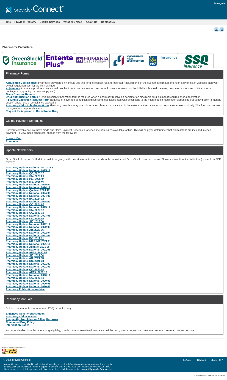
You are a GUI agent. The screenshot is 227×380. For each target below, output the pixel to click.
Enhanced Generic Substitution (25, 313)
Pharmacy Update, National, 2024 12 (28, 187)
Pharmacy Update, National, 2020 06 (28, 280)
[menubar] (59, 22)
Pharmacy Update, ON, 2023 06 (25, 218)
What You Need (72, 22)
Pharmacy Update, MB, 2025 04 (25, 181)
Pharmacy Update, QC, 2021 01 (25, 269)
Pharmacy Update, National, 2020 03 (28, 286)
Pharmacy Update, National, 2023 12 (28, 207)
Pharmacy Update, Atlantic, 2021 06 (27, 246)
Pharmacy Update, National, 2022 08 (28, 227)
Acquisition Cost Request (21, 82)
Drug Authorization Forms (22, 97)
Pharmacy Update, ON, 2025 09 (25, 176)
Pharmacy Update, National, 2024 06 (28, 195)
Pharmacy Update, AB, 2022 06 (25, 229)
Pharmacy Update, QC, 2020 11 (25, 278)
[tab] (23, 60)
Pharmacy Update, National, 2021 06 (28, 249)
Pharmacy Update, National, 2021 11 (28, 244)
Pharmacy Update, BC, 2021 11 (25, 238)
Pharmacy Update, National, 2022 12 (28, 224)
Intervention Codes (17, 325)
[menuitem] (7, 22)
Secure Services (50, 22)
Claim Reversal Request (20, 94)
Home (7, 22)
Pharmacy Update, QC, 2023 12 (25, 212)
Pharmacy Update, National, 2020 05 (28, 283)
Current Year (13, 138)
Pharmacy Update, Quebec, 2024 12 (28, 190)
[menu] (205, 360)
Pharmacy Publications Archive (25, 289)
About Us (91, 22)
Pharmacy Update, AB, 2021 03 (25, 258)
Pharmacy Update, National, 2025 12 (28, 170)
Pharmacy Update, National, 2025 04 (28, 184)
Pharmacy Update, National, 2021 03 (28, 263)
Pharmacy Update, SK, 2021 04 (25, 255)
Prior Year (12, 141)
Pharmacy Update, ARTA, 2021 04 (26, 252)
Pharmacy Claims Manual (21, 316)
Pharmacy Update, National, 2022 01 (28, 235)
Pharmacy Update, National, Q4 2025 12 (30, 167)
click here (66, 369)
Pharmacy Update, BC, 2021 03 (25, 261)
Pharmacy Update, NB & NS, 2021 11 (28, 241)
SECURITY (217, 359)
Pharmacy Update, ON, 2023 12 (25, 210)
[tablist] (113, 59)
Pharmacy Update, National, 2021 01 (28, 266)
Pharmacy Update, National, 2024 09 (28, 193)
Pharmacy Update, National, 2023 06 (28, 215)
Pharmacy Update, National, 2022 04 (28, 232)
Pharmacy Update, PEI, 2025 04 (25, 178)
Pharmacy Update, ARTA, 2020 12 (26, 272)
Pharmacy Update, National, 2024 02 (28, 201)
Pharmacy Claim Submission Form (27, 105)
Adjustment (13, 88)
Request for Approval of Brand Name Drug (32, 111)
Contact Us (108, 22)
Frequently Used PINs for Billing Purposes (32, 319)
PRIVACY (200, 359)
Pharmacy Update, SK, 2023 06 (25, 221)
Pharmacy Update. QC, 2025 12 (25, 173)
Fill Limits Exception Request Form (27, 99)
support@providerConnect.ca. (96, 369)
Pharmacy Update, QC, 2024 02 (25, 204)
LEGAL (187, 359)
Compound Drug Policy (20, 322)
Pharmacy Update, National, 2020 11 (28, 275)
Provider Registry (25, 22)
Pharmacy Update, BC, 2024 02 (25, 198)
